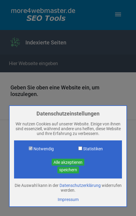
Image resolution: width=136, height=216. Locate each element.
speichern (68, 169)
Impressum (68, 199)
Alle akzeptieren (68, 162)
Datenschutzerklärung (80, 185)
